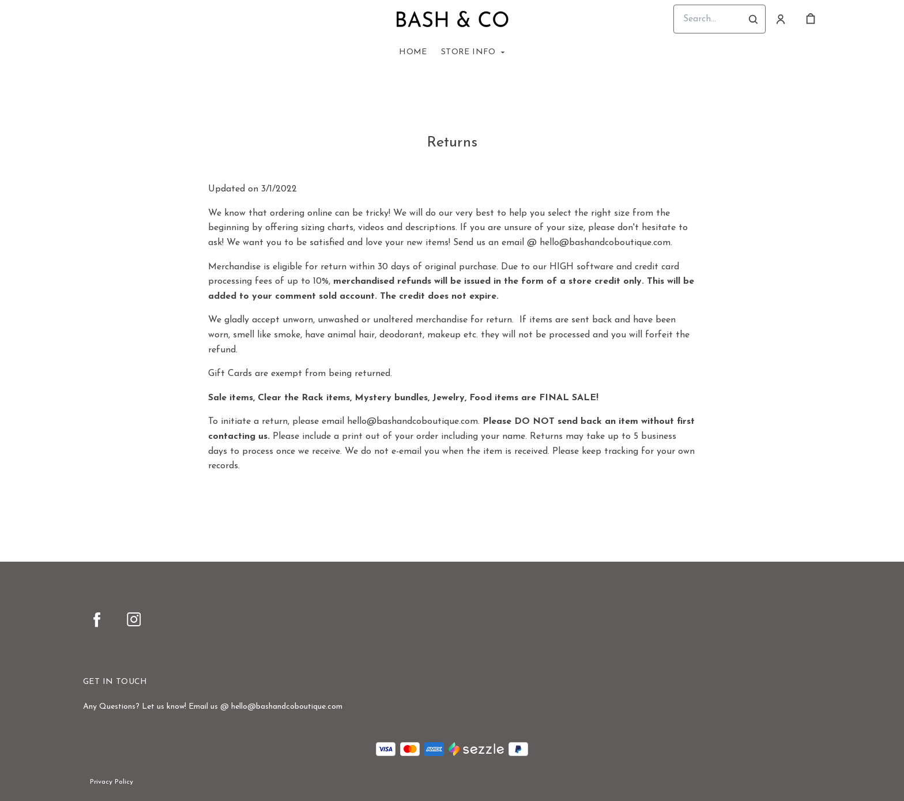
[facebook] (97, 619)
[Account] (780, 19)
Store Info (468, 52)
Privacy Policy (111, 782)
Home (413, 52)
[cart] (810, 19)
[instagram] (134, 619)
